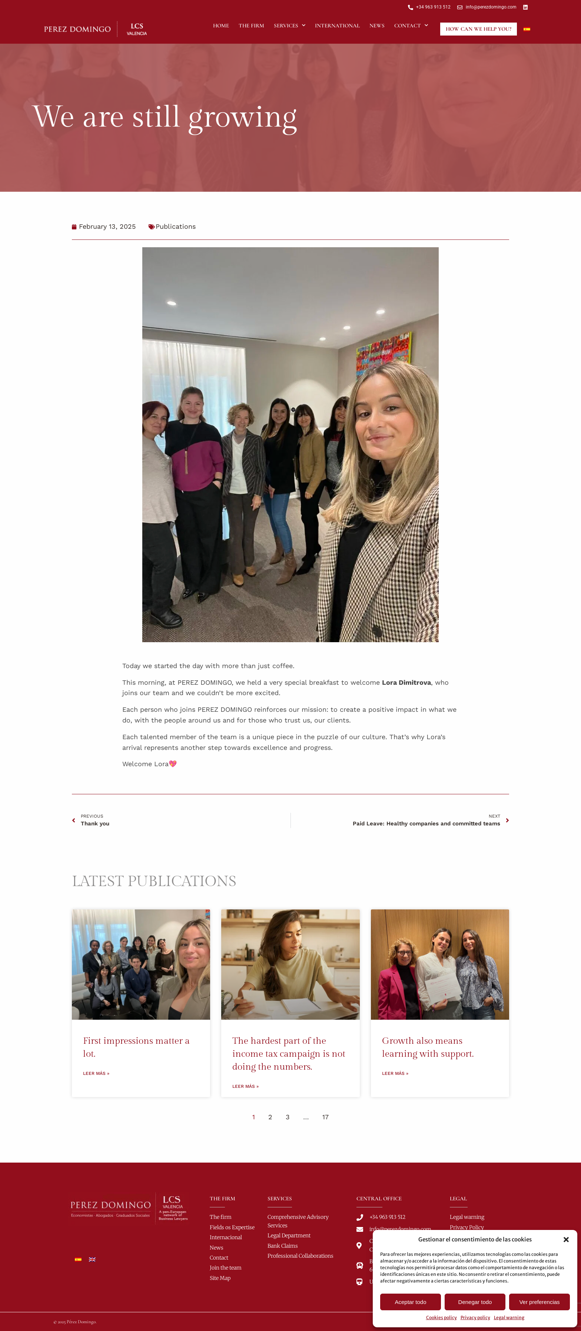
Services (289, 25)
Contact (411, 25)
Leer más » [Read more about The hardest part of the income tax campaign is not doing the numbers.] (245, 1086)
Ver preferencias (539, 1302)
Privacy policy (475, 1317)
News (377, 25)
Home (221, 25)
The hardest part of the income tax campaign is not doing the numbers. (288, 1054)
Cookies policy (441, 1317)
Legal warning (509, 1317)
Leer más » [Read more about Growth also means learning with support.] (395, 1073)
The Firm (251, 25)
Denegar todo (475, 1302)
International (337, 25)
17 (325, 1117)
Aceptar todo (410, 1302)
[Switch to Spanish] (527, 28)
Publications (176, 226)
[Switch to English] (92, 1259)
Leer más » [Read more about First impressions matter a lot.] (96, 1073)
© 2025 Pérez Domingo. (75, 1322)
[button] (566, 1239)
